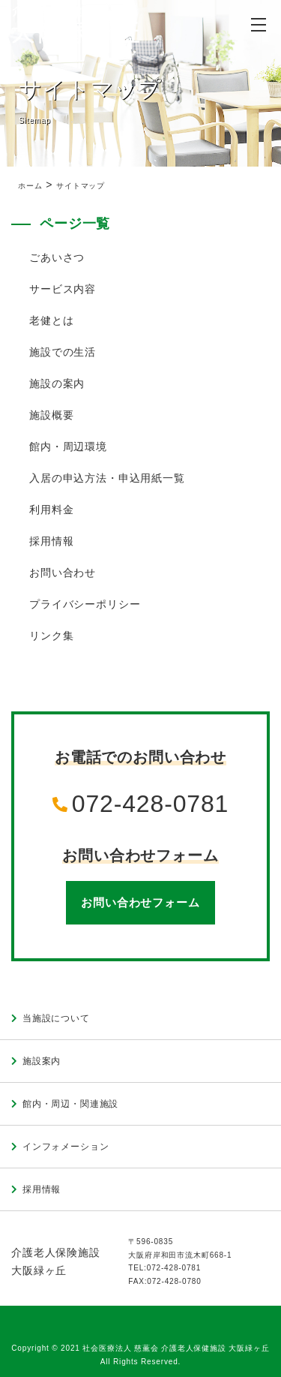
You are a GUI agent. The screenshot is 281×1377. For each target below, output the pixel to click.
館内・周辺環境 (68, 446)
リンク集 (51, 636)
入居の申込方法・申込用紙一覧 (107, 478)
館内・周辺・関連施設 (70, 1104)
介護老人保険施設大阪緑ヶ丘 (55, 1261)
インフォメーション (65, 1146)
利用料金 (51, 510)
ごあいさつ (57, 257)
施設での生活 (62, 352)
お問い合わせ (62, 573)
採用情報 (51, 541)
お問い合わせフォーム (140, 902)
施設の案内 (57, 383)
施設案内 (41, 1061)
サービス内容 (62, 289)
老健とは (51, 320)
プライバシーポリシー (84, 604)
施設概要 (51, 415)
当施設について (56, 1018)
